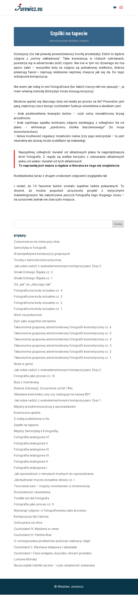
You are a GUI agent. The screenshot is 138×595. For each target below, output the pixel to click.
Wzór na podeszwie (28, 315)
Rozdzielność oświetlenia (32, 492)
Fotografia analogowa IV (31, 449)
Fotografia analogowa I (30, 468)
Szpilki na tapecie (26, 425)
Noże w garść (23, 364)
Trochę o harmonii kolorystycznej (37, 260)
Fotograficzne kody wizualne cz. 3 (38, 296)
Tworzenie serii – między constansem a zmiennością (52, 486)
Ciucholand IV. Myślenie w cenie (36, 529)
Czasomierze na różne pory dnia (37, 241)
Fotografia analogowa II (31, 461)
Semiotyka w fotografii (30, 248)
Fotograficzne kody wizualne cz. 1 (38, 309)
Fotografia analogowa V (31, 443)
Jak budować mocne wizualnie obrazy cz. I (44, 480)
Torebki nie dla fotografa (31, 498)
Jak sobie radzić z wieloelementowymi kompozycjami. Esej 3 (57, 266)
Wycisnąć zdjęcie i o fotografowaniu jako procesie (50, 510)
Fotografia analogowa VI (31, 437)
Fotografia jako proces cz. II (34, 504)
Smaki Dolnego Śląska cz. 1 (33, 278)
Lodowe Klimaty (25, 559)
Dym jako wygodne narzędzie (35, 321)
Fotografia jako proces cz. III (34, 376)
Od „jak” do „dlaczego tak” (32, 284)
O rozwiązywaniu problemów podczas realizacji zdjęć (52, 541)
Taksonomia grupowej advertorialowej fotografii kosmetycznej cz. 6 (62, 327)
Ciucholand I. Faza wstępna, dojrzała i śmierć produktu (53, 553)
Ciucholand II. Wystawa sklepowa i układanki (45, 547)
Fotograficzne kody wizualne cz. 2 (38, 303)
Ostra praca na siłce (28, 522)
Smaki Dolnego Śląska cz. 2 (33, 272)
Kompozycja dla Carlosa (31, 516)
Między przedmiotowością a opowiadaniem (45, 406)
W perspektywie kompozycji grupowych (42, 254)
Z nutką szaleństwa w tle (31, 419)
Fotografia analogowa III (31, 455)
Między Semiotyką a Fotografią (36, 431)
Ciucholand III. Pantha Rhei (33, 535)
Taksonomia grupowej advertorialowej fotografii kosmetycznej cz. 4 (62, 339)
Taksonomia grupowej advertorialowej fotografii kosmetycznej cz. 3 (62, 345)
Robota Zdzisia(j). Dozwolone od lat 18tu (43, 388)
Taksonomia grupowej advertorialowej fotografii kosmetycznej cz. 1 (62, 357)
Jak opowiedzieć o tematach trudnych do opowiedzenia (53, 474)
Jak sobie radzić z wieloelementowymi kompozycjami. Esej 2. (58, 370)
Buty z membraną (26, 382)
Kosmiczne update (27, 413)
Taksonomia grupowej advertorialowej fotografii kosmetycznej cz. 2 (62, 351)
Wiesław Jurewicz (79, 40)
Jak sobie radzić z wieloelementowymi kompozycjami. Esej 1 (57, 400)
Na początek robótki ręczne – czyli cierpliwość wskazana (54, 565)
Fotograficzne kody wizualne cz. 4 (38, 290)
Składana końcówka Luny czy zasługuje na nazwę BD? (52, 394)
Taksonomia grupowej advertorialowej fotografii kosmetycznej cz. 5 (62, 333)
